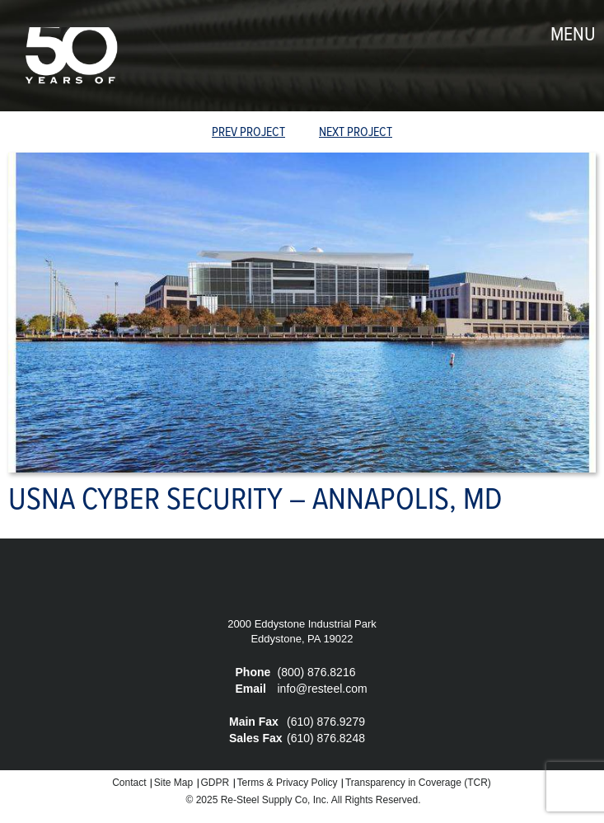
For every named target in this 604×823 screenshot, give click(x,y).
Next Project (355, 132)
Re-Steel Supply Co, (266, 800)
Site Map (173, 782)
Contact (129, 782)
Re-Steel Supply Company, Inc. (70, 56)
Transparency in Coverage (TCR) (418, 782)
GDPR (215, 782)
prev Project (248, 132)
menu (573, 35)
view (302, 133)
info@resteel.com (323, 688)
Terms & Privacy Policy (287, 782)
